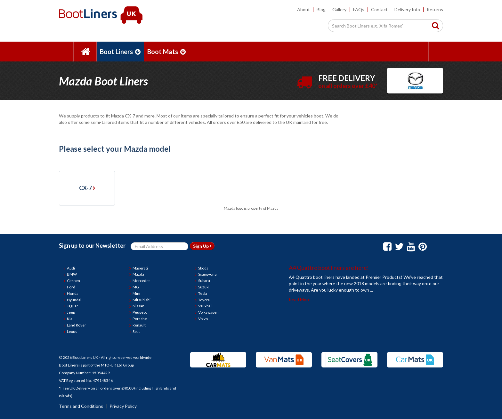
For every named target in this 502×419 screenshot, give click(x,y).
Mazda (138, 274)
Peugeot (140, 312)
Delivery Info (407, 9)
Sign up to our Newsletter (92, 245)
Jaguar (72, 305)
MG (136, 287)
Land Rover (76, 325)
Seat (136, 331)
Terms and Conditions (81, 406)
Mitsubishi (141, 299)
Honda (72, 293)
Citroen (73, 280)
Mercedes (141, 280)
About (303, 9)
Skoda (203, 268)
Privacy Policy (123, 406)
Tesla (202, 293)
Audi (71, 268)
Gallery (339, 9)
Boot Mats (166, 51)
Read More (300, 299)
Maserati (140, 268)
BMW (72, 274)
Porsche (140, 318)
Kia (69, 318)
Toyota (204, 299)
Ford (71, 287)
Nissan (138, 305)
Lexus (72, 331)
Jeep (71, 312)
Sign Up (202, 246)
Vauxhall (205, 305)
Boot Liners (120, 51)
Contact (379, 9)
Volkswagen (208, 312)
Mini (136, 293)
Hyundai (74, 299)
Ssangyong (207, 274)
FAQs (358, 9)
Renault (139, 325)
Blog (321, 9)
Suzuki (203, 287)
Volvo (203, 318)
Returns (435, 9)
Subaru (204, 280)
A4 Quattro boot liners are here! (329, 267)
